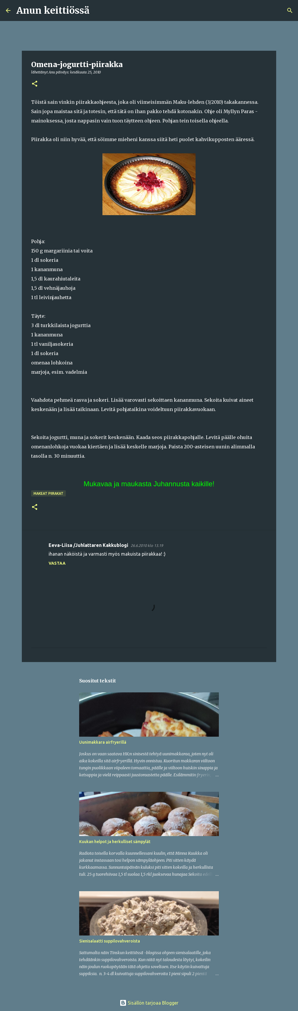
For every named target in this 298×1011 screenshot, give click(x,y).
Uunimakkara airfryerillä (102, 742)
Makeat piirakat (48, 493)
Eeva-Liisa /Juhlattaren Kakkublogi (88, 545)
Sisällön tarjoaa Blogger (149, 1002)
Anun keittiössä (53, 10)
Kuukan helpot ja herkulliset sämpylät (114, 841)
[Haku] (97, 10)
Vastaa (57, 563)
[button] (34, 84)
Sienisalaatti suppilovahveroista (109, 941)
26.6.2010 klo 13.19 (147, 545)
